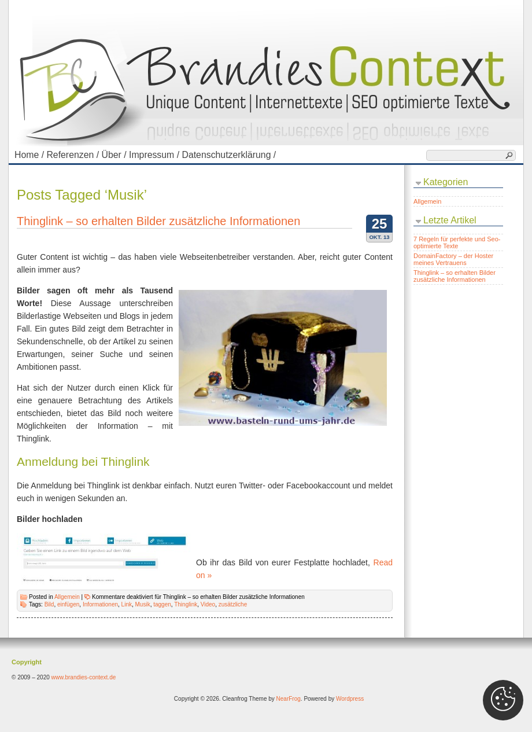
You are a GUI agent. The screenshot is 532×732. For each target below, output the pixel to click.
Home (30, 155)
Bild (49, 604)
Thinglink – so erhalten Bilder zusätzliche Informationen (158, 221)
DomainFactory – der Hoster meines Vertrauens (453, 259)
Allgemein (67, 597)
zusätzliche (233, 604)
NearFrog (288, 699)
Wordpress (350, 699)
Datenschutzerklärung (230, 155)
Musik (142, 604)
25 (379, 223)
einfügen (68, 604)
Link (126, 604)
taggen (162, 604)
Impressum (155, 155)
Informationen (100, 604)
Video (208, 604)
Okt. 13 (379, 237)
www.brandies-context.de (83, 677)
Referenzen (73, 155)
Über (115, 155)
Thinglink (185, 604)
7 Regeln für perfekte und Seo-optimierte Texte (456, 242)
